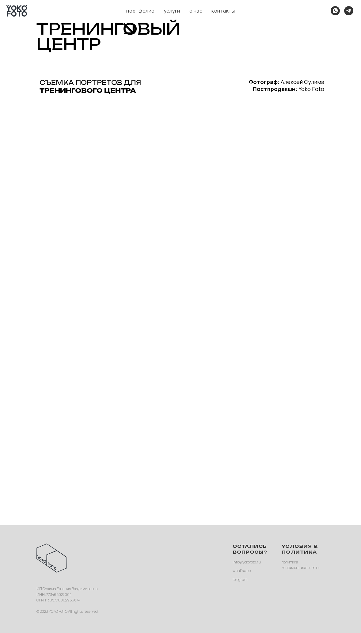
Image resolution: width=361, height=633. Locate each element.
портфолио (140, 10)
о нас (196, 10)
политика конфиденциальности (301, 564)
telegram (240, 579)
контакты (223, 10)
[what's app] (335, 10)
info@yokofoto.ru (247, 562)
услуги (172, 10)
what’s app (242, 570)
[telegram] (348, 10)
